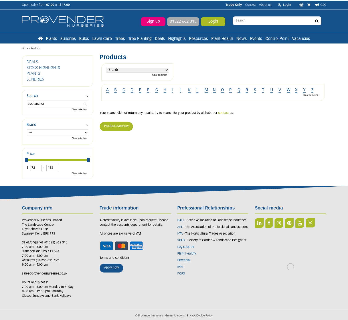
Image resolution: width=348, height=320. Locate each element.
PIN (289, 223)
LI (259, 223)
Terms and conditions (115, 258)
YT (299, 223)
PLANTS (33, 74)
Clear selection (159, 75)
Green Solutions (175, 315)
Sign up (153, 21)
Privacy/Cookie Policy (200, 315)
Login (213, 21)
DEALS (32, 62)
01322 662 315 (183, 21)
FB (269, 223)
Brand (31, 125)
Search (32, 96)
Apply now (111, 267)
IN (279, 223)
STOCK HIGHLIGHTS (43, 68)
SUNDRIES (35, 79)
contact (223, 113)
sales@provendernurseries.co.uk (44, 273)
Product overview (116, 126)
